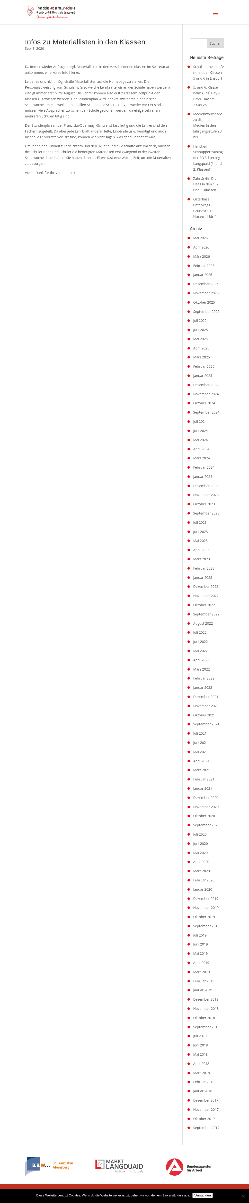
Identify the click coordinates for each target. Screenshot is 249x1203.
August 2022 (203, 623)
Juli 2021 (200, 733)
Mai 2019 (200, 953)
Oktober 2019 (204, 916)
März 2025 (201, 357)
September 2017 (206, 1127)
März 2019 (201, 972)
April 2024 (201, 449)
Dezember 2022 (205, 586)
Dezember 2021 (205, 696)
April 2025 (201, 348)
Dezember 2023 (205, 485)
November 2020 (206, 807)
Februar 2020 (203, 880)
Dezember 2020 (205, 797)
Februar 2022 (203, 678)
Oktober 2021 (204, 715)
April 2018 (201, 1063)
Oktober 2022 (204, 605)
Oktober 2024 (204, 403)
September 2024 (206, 412)
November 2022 (206, 595)
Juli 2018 (200, 1036)
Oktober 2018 (204, 1017)
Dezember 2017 (205, 1100)
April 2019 (201, 962)
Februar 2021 (203, 779)
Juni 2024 (200, 430)
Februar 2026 (203, 265)
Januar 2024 (202, 476)
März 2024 (201, 458)
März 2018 (201, 1072)
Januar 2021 (202, 788)
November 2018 (206, 1008)
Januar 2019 (202, 990)
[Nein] (242, 1196)
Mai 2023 (200, 540)
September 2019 (206, 926)
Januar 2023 (202, 577)
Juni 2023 (200, 531)
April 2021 (201, 761)
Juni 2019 (200, 944)
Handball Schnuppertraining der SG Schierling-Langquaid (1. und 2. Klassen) (208, 158)
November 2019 (206, 907)
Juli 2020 (200, 834)
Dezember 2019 (205, 898)
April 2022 (201, 660)
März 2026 (201, 256)
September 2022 (206, 614)
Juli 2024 (200, 421)
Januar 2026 (202, 274)
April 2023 (201, 550)
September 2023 (206, 513)
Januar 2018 (202, 1091)
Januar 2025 (202, 375)
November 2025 (206, 293)
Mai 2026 (200, 238)
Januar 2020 (202, 889)
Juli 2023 (200, 522)
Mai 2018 (200, 1054)
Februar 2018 (203, 1081)
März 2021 (201, 770)
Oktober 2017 (204, 1118)
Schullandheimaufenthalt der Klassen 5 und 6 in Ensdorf (208, 72)
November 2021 (206, 706)
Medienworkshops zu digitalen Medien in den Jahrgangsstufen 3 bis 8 (207, 125)
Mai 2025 (200, 339)
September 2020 (206, 825)
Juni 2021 (200, 742)
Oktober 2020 (204, 815)
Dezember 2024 (205, 384)
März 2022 (201, 669)
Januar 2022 (202, 687)
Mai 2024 (200, 440)
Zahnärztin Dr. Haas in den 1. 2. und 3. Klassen (206, 184)
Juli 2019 (200, 935)
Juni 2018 (200, 1045)
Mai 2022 (200, 650)
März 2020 (201, 871)
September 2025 (206, 311)
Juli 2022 (200, 632)
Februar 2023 (203, 568)
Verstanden (202, 1195)
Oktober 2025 (204, 302)
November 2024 (206, 394)
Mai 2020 (200, 852)
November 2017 (206, 1109)
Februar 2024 (203, 467)
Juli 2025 (200, 320)
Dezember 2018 (205, 999)
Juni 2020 (200, 843)
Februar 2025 (203, 366)
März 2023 (201, 559)
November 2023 (206, 494)
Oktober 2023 (204, 504)
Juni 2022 (200, 641)
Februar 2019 (203, 981)
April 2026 (201, 247)
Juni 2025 (200, 329)
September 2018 (206, 1027)
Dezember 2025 (205, 284)
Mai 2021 (200, 751)
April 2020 (201, 861)
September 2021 (206, 724)
